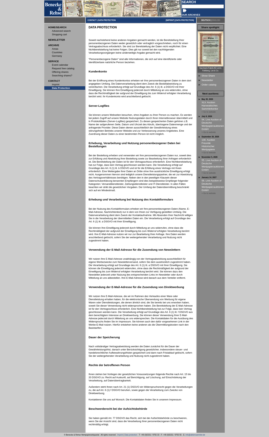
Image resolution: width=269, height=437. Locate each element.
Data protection (131, 435)
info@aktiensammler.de (195, 435)
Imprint (120, 435)
